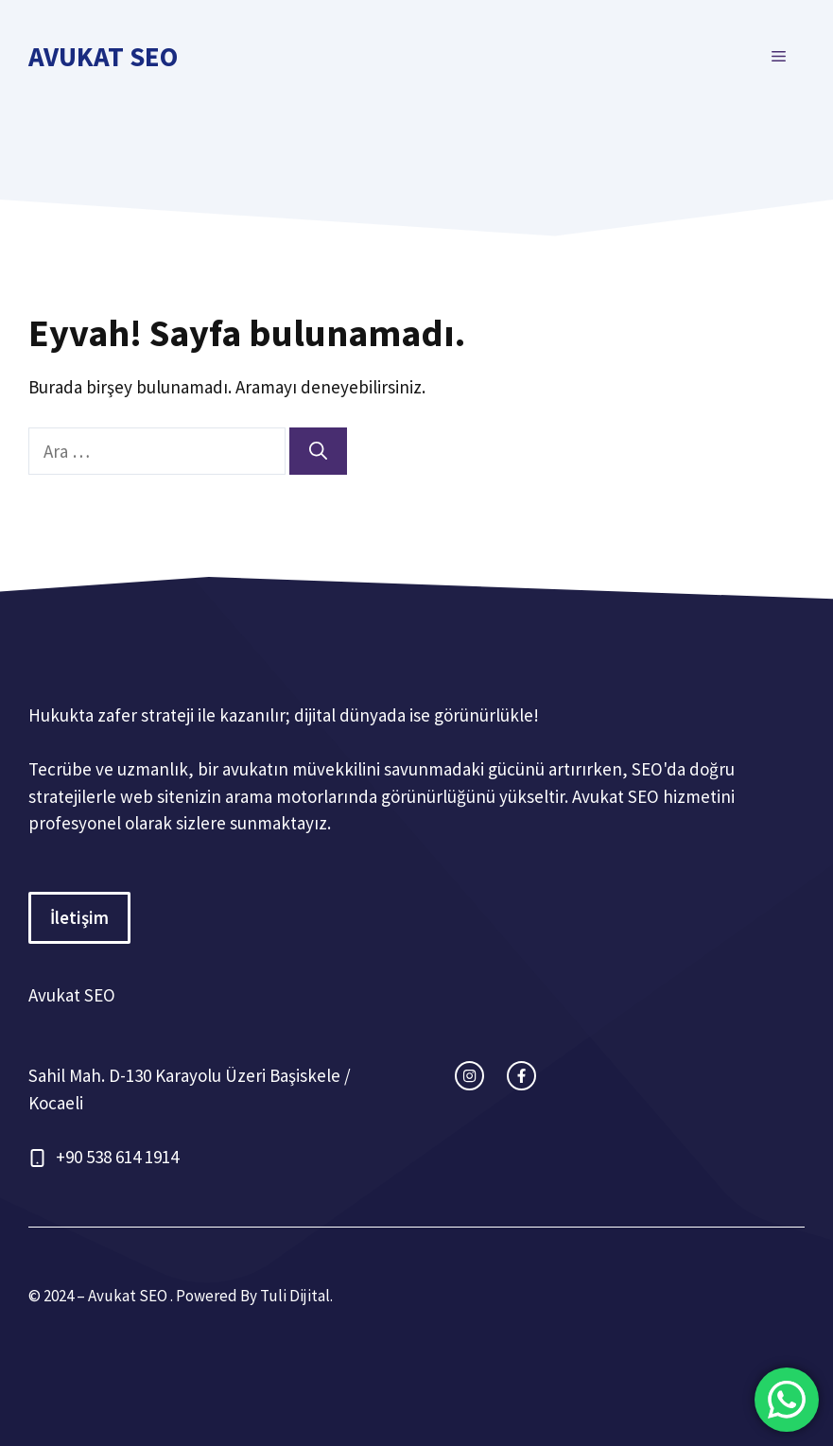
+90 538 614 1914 (117, 1156)
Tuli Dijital (295, 1295)
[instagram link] (469, 1075)
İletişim (79, 917)
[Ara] (318, 451)
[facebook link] (521, 1075)
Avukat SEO (103, 56)
